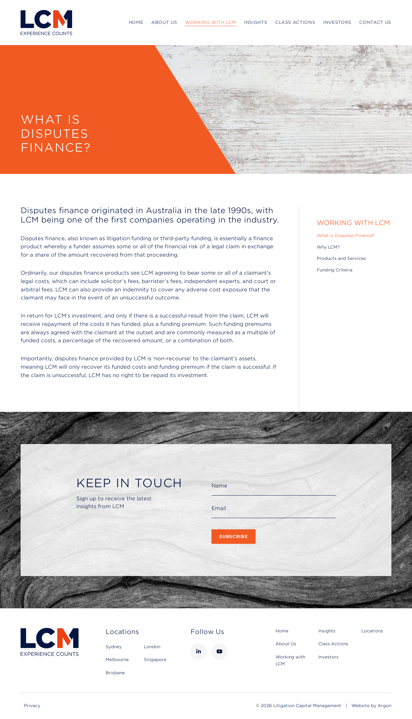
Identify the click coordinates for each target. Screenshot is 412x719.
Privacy (32, 705)
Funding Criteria (334, 270)
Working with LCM (210, 22)
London (152, 646)
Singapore (155, 659)
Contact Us (375, 22)
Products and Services (341, 258)
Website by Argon (371, 705)
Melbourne (117, 659)
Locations (372, 631)
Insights (255, 22)
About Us (164, 22)
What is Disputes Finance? (345, 235)
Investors (337, 22)
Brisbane (115, 672)
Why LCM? (328, 247)
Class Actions (295, 22)
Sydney (114, 646)
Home (136, 22)
